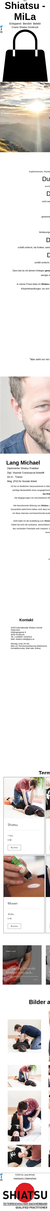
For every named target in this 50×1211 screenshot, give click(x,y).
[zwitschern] (25, 1174)
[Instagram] (25, 1180)
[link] (24, 825)
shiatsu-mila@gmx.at (25, 639)
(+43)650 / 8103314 (23, 637)
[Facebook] (25, 1177)
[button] (14, 847)
